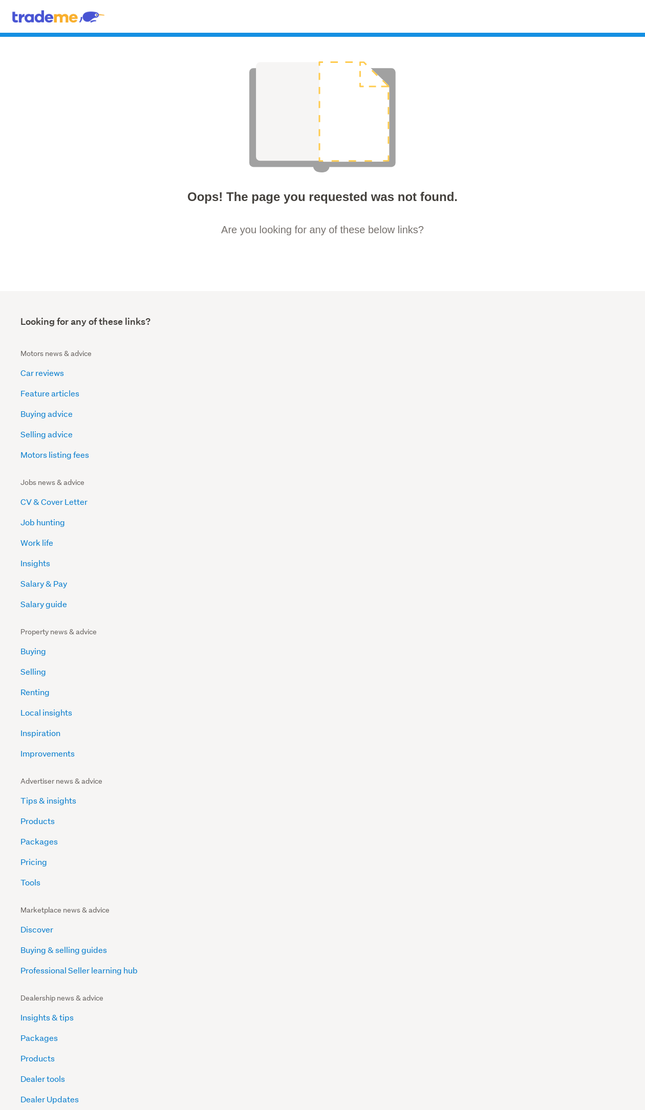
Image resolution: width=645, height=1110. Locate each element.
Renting (343, 413)
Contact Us (375, 1088)
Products (500, 393)
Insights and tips (513, 522)
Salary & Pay (198, 454)
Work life (191, 413)
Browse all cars (241, 1001)
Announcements (359, 542)
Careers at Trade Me (367, 624)
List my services (449, 1050)
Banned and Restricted (63, 814)
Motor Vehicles (48, 835)
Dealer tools (197, 583)
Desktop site (136, 1088)
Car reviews (42, 372)
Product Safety (48, 753)
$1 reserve (27, 1038)
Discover (36, 522)
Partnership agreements (528, 563)
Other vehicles (240, 1013)
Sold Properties (138, 1026)
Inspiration (349, 454)
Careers (202, 1088)
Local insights (354, 434)
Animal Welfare (48, 773)
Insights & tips (201, 522)
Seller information (555, 1038)
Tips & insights (511, 372)
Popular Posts (46, 712)
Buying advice (46, 413)
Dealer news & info (246, 1038)
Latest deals (30, 1001)
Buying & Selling (242, 1026)
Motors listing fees (54, 454)
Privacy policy (272, 1088)
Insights (189, 434)
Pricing (496, 434)
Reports (343, 583)
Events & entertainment (461, 1026)
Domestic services (452, 1013)
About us (345, 522)
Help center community (563, 1050)
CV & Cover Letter (208, 372)
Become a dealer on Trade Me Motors (244, 624)
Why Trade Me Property (527, 542)
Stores (21, 1013)
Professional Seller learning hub (79, 563)
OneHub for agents (143, 1038)
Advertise (233, 1088)
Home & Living (33, 1050)
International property (148, 1001)
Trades (436, 1001)
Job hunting (197, 393)
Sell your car (236, 1050)
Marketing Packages (522, 583)
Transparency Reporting (66, 855)
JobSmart (336, 1026)
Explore (343, 563)
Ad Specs (192, 732)
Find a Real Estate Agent (151, 1050)
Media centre (353, 603)
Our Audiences (202, 712)
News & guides (137, 1013)
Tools (493, 454)
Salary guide (198, 475)
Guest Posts (42, 876)
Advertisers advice (349, 1038)
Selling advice (46, 434)
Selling (341, 393)
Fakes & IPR (42, 794)
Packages (501, 413)
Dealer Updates (204, 603)
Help (183, 644)
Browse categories (349, 1001)
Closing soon (30, 1026)
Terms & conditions (325, 1088)
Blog (183, 753)
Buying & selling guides (63, 542)
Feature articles (49, 393)
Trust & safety (549, 1026)
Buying (341, 372)
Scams (33, 732)
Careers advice (343, 1013)
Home (31, 691)
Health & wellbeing (453, 1038)
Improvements (356, 475)
